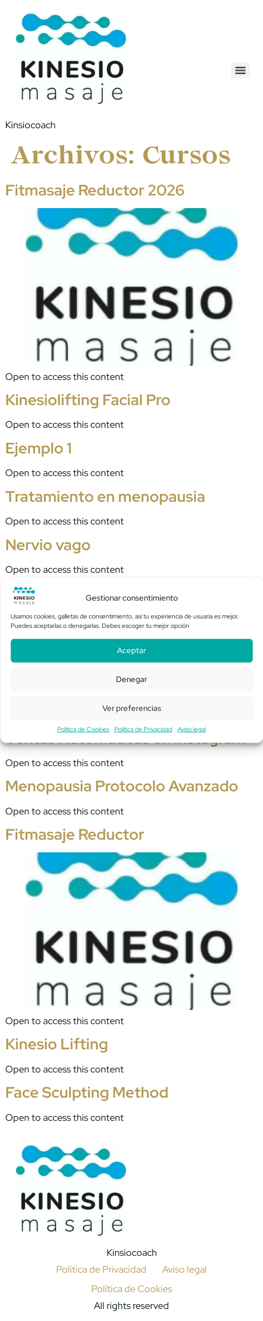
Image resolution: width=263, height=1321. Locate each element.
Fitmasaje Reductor (74, 834)
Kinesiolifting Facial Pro (88, 400)
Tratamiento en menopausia (105, 497)
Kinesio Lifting (56, 1044)
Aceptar (131, 651)
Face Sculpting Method (87, 1092)
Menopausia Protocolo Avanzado (121, 786)
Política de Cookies (83, 729)
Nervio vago (48, 545)
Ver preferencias (131, 709)
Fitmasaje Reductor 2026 (94, 190)
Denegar (131, 680)
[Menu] (240, 70)
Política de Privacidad (143, 729)
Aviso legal (191, 729)
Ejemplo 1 (38, 448)
